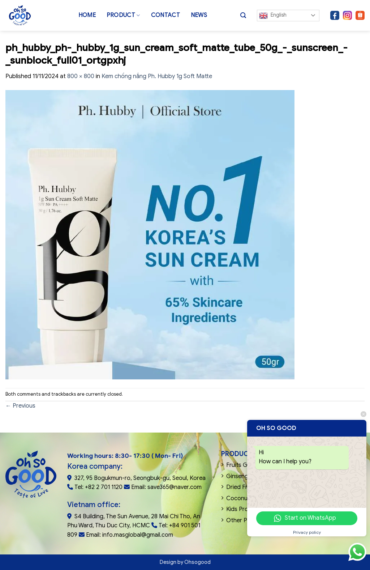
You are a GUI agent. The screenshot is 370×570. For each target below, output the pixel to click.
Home (87, 15)
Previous (20, 405)
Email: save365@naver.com (166, 487)
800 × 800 (80, 76)
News (199, 15)
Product (123, 15)
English (273, 15)
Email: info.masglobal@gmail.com (129, 535)
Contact (165, 15)
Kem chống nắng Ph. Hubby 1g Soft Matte (157, 76)
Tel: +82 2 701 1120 (98, 487)
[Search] (243, 15)
